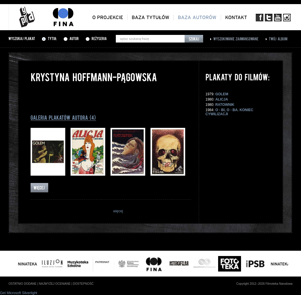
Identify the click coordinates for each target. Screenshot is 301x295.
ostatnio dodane (22, 283)
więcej (118, 211)
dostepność (83, 283)
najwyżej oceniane (55, 283)
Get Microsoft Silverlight (18, 293)
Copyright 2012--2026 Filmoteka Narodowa (264, 283)
